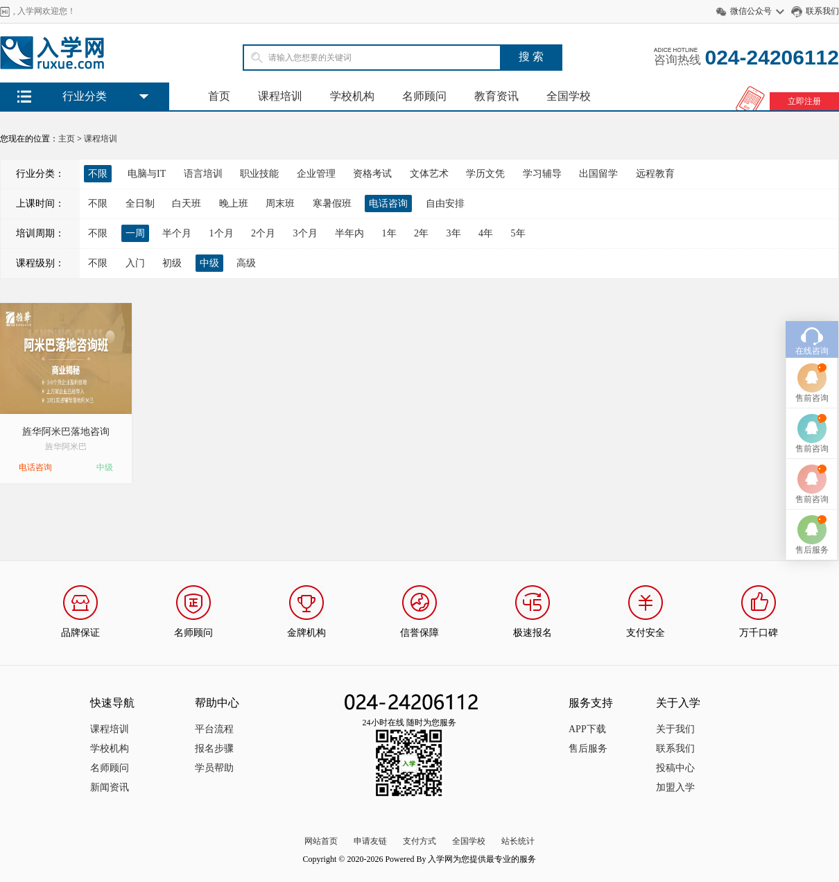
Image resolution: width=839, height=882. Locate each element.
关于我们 (675, 729)
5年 (518, 233)
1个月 (221, 233)
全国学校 (568, 96)
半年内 (349, 233)
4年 (485, 233)
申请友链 (370, 841)
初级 (172, 263)
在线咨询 (812, 322)
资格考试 (372, 173)
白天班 (186, 203)
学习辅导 (542, 173)
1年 (389, 233)
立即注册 (804, 101)
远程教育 (655, 173)
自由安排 (445, 203)
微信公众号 (751, 11)
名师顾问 (424, 96)
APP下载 (587, 729)
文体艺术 (429, 173)
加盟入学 (675, 787)
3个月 (305, 233)
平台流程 (214, 729)
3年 (454, 233)
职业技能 (259, 173)
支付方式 (419, 841)
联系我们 (822, 11)
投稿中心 (675, 768)
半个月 (176, 233)
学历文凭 (485, 173)
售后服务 (588, 748)
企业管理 (316, 173)
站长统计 (518, 841)
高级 (246, 263)
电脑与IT (147, 173)
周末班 (280, 203)
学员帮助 (214, 768)
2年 (421, 233)
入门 (135, 263)
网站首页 (321, 841)
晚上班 (233, 203)
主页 (66, 139)
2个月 (263, 233)
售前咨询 (812, 369)
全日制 (140, 203)
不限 (97, 203)
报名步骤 (214, 748)
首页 (219, 96)
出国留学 (598, 173)
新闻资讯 (109, 787)
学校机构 (352, 96)
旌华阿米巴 (66, 446)
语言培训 (203, 173)
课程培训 (280, 96)
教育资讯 (496, 96)
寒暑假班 (332, 203)
